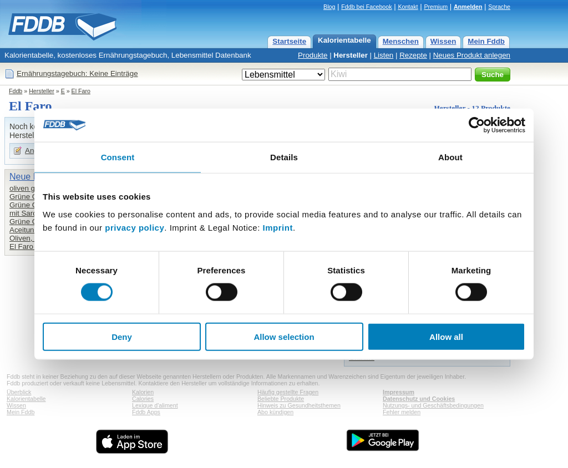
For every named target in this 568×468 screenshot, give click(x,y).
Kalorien (143, 392)
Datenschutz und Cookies (419, 398)
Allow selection (283, 336)
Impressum (398, 392)
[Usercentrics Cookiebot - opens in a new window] (476, 125)
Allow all (446, 336)
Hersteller (350, 55)
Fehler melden (401, 412)
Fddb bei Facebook (366, 6)
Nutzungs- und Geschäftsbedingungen (433, 405)
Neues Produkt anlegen (471, 55)
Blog (329, 6)
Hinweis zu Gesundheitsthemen (299, 405)
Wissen (443, 41)
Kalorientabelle (344, 40)
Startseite (289, 41)
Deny (121, 336)
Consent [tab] (118, 157)
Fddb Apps (146, 412)
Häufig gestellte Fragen (287, 392)
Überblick (19, 392)
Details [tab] (284, 157)
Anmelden (468, 6)
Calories (143, 398)
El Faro (81, 91)
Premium (436, 6)
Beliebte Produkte (280, 398)
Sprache (499, 6)
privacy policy (134, 227)
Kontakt (408, 6)
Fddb (15, 91)
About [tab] (450, 157)
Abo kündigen (275, 412)
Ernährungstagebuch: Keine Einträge (77, 73)
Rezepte (413, 55)
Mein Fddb (486, 41)
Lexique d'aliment (155, 405)
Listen (384, 55)
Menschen (401, 41)
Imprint (278, 227)
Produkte (312, 55)
